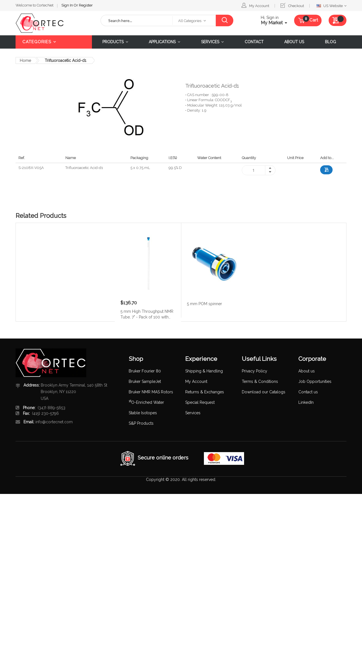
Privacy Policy (254, 371)
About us (306, 371)
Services (193, 413)
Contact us (308, 392)
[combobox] (136, 20)
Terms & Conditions (260, 381)
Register (86, 5)
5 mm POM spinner (204, 304)
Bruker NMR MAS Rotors (151, 392)
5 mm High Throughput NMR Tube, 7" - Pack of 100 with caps (146, 314)
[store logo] (54, 23)
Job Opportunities (314, 381)
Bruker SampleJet (145, 381)
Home (25, 60)
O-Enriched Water (146, 402)
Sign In (67, 5)
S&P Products (141, 423)
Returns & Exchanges (204, 392)
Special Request (200, 402)
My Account (259, 6)
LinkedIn (306, 402)
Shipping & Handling (204, 371)
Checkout (296, 6)
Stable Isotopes (143, 413)
